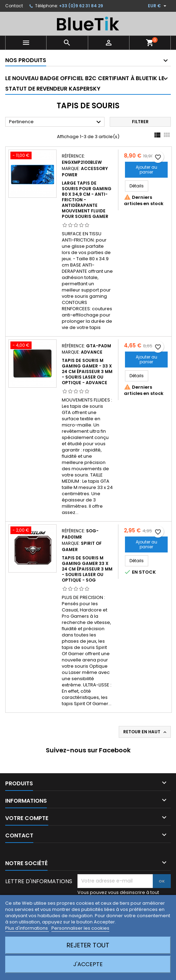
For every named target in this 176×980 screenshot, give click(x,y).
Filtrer (140, 122)
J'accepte (88, 964)
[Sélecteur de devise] (158, 6)
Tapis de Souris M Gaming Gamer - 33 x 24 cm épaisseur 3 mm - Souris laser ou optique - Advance (87, 371)
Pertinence (56, 122)
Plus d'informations (27, 928)
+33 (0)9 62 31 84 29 (81, 6)
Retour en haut (145, 732)
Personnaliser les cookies (80, 928)
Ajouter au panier (146, 169)
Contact (14, 6)
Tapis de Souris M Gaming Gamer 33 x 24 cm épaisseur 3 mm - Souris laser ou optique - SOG (87, 569)
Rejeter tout (88, 945)
